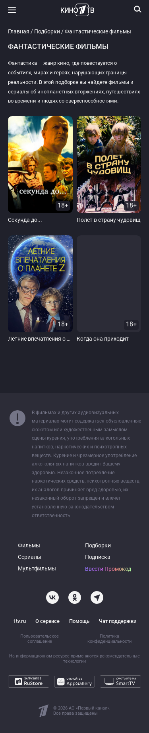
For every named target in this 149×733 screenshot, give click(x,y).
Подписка (97, 557)
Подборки (47, 31)
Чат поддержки (117, 621)
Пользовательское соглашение (39, 639)
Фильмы (29, 545)
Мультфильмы (37, 568)
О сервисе (47, 621)
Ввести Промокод (108, 569)
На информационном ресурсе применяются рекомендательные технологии (74, 658)
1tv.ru (19, 621)
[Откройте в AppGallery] (74, 681)
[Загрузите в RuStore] (28, 681)
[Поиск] (137, 9)
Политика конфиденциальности (109, 639)
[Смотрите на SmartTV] (120, 681)
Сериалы (29, 557)
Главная (18, 31)
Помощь (79, 621)
